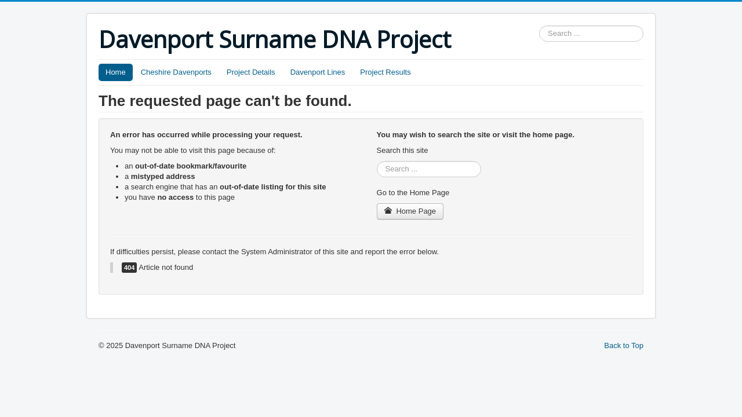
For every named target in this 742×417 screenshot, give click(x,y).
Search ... (539, 25)
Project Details (251, 72)
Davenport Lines (317, 72)
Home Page (410, 211)
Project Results (385, 72)
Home (116, 72)
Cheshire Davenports (176, 72)
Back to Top (623, 345)
